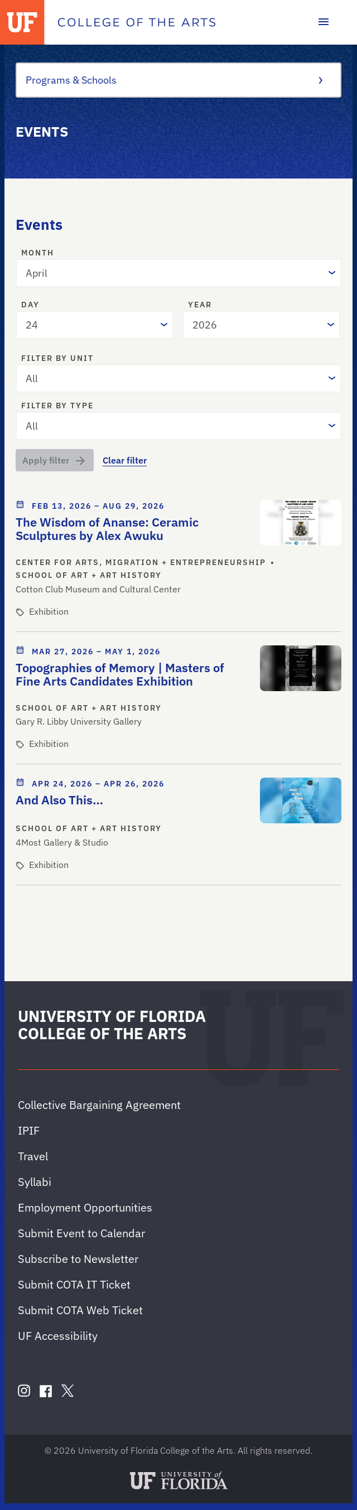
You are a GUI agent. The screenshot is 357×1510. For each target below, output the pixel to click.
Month (37, 253)
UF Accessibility (58, 1335)
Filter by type (57, 406)
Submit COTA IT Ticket (74, 1284)
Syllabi (34, 1181)
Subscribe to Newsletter (78, 1258)
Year (200, 305)
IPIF (29, 1130)
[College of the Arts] (136, 22)
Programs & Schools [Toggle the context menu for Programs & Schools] (174, 80)
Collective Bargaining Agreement (99, 1104)
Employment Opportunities (85, 1207)
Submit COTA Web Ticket (80, 1310)
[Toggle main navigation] (323, 22)
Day (30, 305)
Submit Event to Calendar (81, 1233)
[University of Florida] (22, 22)
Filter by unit (57, 358)
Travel (33, 1156)
